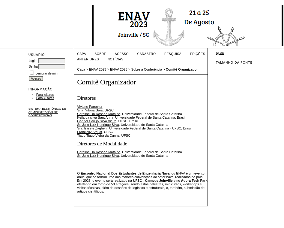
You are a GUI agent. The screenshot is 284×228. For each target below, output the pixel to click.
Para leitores (45, 94)
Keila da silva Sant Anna (95, 117)
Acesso (122, 54)
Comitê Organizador (182, 69)
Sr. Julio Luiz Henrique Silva (98, 124)
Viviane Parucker (89, 106)
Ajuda (220, 53)
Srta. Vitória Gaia (90, 110)
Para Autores (45, 98)
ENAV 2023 (97, 69)
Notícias (115, 59)
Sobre (100, 54)
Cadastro (146, 54)
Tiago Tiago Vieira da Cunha (98, 135)
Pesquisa (172, 54)
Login (32, 60)
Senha (33, 66)
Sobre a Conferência (146, 69)
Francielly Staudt (89, 132)
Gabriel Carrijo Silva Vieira (96, 121)
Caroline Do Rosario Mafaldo (98, 114)
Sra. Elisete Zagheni (92, 128)
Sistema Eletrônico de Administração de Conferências (47, 112)
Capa (81, 54)
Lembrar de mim (47, 73)
